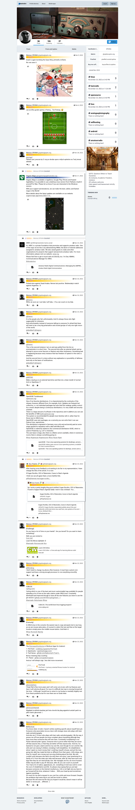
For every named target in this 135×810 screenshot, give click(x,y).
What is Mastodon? (67, 798)
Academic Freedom (105, 178)
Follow (112, 42)
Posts (28, 49)
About (43, 3)
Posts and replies (51, 49)
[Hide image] (28, 66)
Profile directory (34, 3)
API (35, 802)
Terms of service (21, 801)
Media (74, 49)
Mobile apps (52, 3)
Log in (105, 3)
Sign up (113, 3)
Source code (105, 801)
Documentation (38, 801)
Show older (51, 791)
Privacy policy (21, 802)
